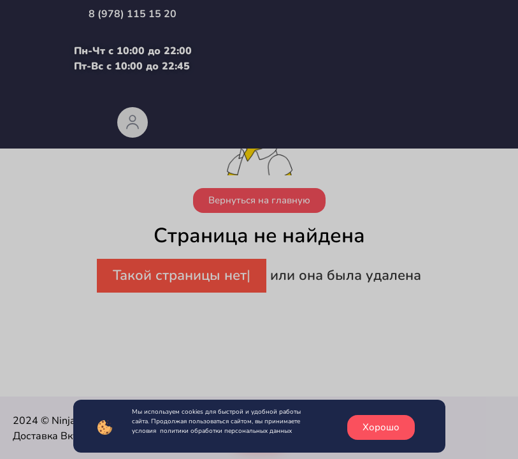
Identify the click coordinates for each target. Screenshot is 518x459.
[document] (259, 229)
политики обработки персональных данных (226, 430)
